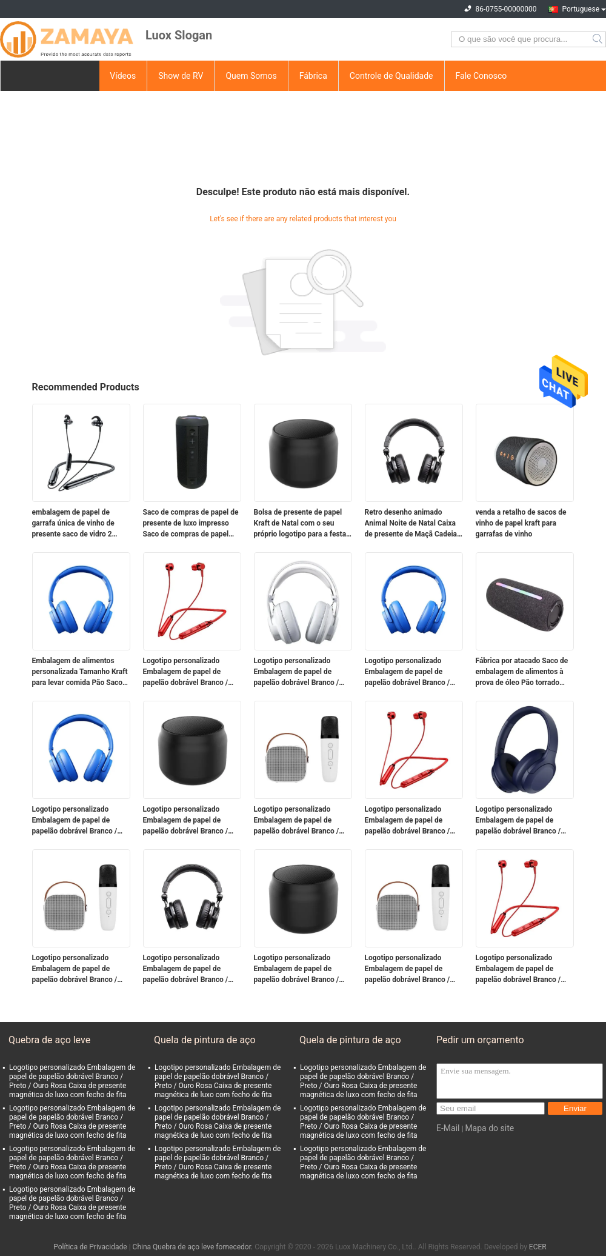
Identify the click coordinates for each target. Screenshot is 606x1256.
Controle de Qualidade (391, 76)
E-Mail (447, 1128)
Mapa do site (489, 1128)
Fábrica (313, 76)
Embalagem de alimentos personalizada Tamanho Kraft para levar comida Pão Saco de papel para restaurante (80, 672)
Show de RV (180, 76)
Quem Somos (250, 76)
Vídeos (123, 76)
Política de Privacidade (90, 1247)
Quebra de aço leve (49, 1040)
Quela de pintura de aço (205, 1040)
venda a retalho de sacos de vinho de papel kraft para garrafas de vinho (521, 523)
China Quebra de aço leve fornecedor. (194, 1247)
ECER (538, 1247)
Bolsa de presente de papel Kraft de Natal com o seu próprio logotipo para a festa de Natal (300, 523)
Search (598, 39)
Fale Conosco (481, 76)
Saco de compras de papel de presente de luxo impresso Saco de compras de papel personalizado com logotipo (191, 523)
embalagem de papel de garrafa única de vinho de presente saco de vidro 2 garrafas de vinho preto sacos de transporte (80, 523)
